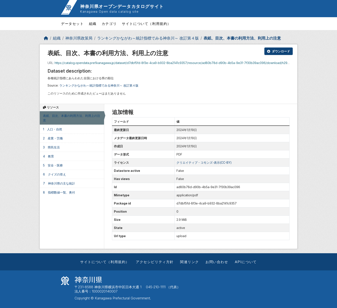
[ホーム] (46, 38)
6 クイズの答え (54, 174)
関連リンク (189, 262)
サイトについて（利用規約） (146, 23)
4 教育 (48, 156)
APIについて (246, 262)
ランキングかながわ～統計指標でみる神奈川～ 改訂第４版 (148, 38)
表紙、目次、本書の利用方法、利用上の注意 (242, 38)
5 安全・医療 (53, 165)
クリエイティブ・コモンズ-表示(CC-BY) (204, 162)
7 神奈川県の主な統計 (59, 183)
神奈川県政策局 (78, 38)
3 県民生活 (51, 147)
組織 (93, 23)
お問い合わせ (216, 262)
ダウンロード (278, 51)
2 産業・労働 (53, 138)
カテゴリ (109, 23)
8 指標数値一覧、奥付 (59, 192)
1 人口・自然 (52, 129)
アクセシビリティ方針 (155, 262)
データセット (72, 23)
